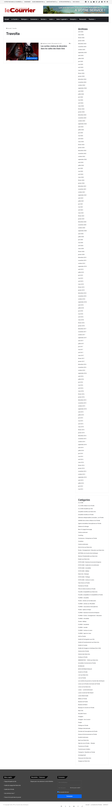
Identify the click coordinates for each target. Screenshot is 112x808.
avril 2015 (80, 423)
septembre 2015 (82, 409)
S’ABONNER (27, 1)
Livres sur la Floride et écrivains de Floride (89, 684)
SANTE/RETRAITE (51, 1)
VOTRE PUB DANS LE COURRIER (12, 1)
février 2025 (81, 73)
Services (43, 19)
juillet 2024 (81, 94)
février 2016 (81, 394)
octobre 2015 (81, 406)
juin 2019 (80, 275)
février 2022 (81, 180)
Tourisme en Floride (83, 746)
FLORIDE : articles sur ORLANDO (86, 603)
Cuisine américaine (83, 544)
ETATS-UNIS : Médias (83, 571)
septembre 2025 (82, 52)
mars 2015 (81, 426)
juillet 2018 (81, 308)
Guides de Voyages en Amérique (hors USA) (89, 648)
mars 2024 (81, 106)
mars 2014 (81, 462)
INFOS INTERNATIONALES (85, 669)
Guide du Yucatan (82, 645)
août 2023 (80, 126)
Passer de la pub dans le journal (12, 797)
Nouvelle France (82, 713)
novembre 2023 (82, 118)
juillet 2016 (81, 379)
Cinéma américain (83, 532)
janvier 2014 (81, 468)
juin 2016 (80, 382)
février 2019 (81, 287)
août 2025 (80, 55)
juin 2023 (80, 132)
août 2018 (80, 305)
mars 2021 (81, 213)
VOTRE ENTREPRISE (64, 1)
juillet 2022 (81, 165)
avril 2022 (80, 174)
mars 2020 (81, 248)
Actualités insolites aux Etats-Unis (87, 511)
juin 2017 (80, 346)
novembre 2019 (82, 260)
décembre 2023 (82, 115)
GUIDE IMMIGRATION (37, 1)
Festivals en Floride (83, 586)
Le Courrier (14, 19)
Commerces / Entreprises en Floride (87, 538)
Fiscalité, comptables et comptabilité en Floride (90, 594)
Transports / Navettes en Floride (86, 752)
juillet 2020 (81, 236)
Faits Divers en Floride (84, 583)
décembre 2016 (82, 364)
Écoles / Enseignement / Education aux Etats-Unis (91, 550)
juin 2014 (80, 453)
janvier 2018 (81, 325)
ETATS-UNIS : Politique (84, 577)
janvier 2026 (81, 40)
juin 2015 (80, 417)
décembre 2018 (82, 293)
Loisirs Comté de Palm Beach (85, 692)
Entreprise (73, 19)
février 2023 (81, 144)
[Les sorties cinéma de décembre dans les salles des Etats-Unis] (22, 51)
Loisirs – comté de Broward (85, 689)
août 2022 (80, 162)
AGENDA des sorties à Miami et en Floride (89, 520)
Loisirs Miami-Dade (83, 695)
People (80, 722)
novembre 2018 (82, 296)
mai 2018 (80, 314)
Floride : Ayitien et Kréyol (84, 609)
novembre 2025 (82, 46)
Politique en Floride (83, 725)
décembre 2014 (82, 435)
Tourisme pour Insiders (84, 749)
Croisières (80, 541)
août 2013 (80, 480)
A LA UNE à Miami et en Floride (86, 505)
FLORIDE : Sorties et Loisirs (85, 630)
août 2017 (80, 340)
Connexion (70, 796)
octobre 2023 (81, 120)
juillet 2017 (81, 343)
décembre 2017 (82, 328)
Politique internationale (84, 728)
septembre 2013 (82, 477)
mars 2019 (81, 284)
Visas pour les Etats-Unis (84, 758)
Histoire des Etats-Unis (84, 654)
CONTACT (105, 804)
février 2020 (81, 251)
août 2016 (80, 376)
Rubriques (24, 19)
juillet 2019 (81, 272)
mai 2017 (80, 349)
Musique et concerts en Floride (86, 707)
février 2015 (81, 429)
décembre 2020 (82, 221)
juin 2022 (80, 168)
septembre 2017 (82, 337)
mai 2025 (80, 64)
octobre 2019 (81, 263)
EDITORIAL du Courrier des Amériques (88, 553)
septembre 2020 (82, 230)
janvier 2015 (81, 432)
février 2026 (81, 37)
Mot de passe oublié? (75, 787)
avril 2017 (80, 352)
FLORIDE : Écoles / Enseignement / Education (90, 615)
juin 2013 (80, 486)
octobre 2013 (81, 474)
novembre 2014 (82, 438)
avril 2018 (80, 317)
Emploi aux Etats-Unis (83, 559)
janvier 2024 (81, 112)
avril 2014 (80, 459)
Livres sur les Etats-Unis (84, 686)
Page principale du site (10, 781)
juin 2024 (80, 97)
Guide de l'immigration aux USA (86, 639)
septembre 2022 (82, 159)
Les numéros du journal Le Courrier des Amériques (91, 681)
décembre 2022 (82, 150)
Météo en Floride (82, 698)
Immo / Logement (62, 19)
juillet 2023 (81, 129)
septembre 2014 (82, 444)
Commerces (33, 19)
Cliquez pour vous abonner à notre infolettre (41, 781)
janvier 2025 (81, 76)
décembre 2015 (82, 400)
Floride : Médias (82, 621)
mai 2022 (80, 171)
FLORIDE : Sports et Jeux (84, 633)
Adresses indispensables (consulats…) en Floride (90, 517)
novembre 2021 (82, 189)
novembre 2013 (82, 471)
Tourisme (91, 19)
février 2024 (81, 109)
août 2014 (80, 447)
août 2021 (80, 198)
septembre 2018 (82, 302)
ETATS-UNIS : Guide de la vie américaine (88, 565)
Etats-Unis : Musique (83, 574)
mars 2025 (81, 70)
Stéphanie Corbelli (46, 43)
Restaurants (82, 19)
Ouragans (80, 716)
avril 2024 (80, 103)
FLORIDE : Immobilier (83, 618)
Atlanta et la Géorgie (83, 526)
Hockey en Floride (82, 657)
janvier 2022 (81, 183)
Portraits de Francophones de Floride (87, 731)
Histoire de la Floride (83, 651)
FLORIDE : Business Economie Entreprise (88, 612)
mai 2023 (80, 135)
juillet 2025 (81, 58)
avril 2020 (80, 245)
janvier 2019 (81, 290)
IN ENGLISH (81, 666)
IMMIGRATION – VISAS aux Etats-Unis (88, 660)
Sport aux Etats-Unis (83, 740)
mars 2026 (81, 34)
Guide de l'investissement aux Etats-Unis (88, 642)
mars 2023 (81, 141)
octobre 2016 (81, 370)
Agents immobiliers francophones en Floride (89, 523)
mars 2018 (81, 319)
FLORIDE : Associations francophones (88, 606)
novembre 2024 (82, 82)
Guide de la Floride (9, 789)
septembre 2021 (82, 195)
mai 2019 (80, 278)
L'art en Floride (82, 678)
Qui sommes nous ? (9, 793)
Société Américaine (83, 737)
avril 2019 (80, 281)
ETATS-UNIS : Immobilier (84, 568)
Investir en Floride (82, 672)
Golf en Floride (82, 636)
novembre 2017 (82, 331)
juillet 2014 (81, 450)
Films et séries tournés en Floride (86, 588)
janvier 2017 (81, 361)
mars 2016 (81, 391)
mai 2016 (80, 385)
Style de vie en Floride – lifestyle (86, 743)
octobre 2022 (81, 156)
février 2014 (81, 465)
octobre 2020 (81, 227)
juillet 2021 (81, 201)
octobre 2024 (81, 85)
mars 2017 (81, 355)
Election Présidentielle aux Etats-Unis (87, 556)
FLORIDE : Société (82, 627)
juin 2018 (80, 311)
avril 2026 (80, 31)
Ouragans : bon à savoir (84, 719)
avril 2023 (80, 138)
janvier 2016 (81, 397)
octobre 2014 (81, 441)
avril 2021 (80, 210)
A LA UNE (80, 502)
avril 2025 (80, 67)
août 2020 (80, 233)
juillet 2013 (81, 483)
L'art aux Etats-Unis (83, 675)
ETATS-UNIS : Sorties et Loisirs (86, 580)
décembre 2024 (82, 79)
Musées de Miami (82, 704)
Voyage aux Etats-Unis (84, 761)
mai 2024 (80, 100)
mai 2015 (80, 420)
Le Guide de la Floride (96, 804)
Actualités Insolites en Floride (85, 514)
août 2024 (80, 91)
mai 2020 (80, 242)
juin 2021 (80, 204)
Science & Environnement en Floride (87, 734)
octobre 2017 (81, 334)
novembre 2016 (82, 367)
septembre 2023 (82, 123)
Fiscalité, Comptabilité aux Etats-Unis (87, 591)
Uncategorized (82, 755)
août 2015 (80, 412)
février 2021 (81, 216)
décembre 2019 (82, 257)
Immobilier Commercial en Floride (87, 663)
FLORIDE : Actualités (83, 597)
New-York (80, 710)
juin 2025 (80, 61)
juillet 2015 (81, 415)
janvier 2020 (81, 254)
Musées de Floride (83, 701)
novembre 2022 (82, 153)
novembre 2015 (82, 403)
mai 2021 (80, 207)
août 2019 (80, 269)
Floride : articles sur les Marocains (87, 600)
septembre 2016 (82, 373)
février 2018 (81, 322)
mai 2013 (80, 489)
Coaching (80, 535)
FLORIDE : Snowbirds (83, 624)
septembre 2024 (82, 88)
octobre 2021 (81, 192)
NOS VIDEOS (76, 1)
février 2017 (81, 358)
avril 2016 (80, 388)
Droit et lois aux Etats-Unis (85, 547)
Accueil (7, 19)
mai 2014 (80, 456)
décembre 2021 (82, 186)
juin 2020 (80, 239)
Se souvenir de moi (63, 792)
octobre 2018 (81, 299)
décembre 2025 (82, 43)
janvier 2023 (81, 147)
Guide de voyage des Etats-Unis (12, 785)
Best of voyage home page (85, 529)
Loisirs (51, 19)
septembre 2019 (82, 266)
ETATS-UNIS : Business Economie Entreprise (89, 562)
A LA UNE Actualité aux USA (85, 508)
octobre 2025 (81, 49)
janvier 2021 (81, 219)
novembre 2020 (82, 224)
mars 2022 (81, 177)
